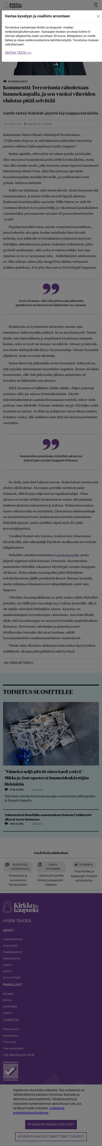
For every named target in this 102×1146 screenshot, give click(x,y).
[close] (98, 16)
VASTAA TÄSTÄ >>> (18, 53)
